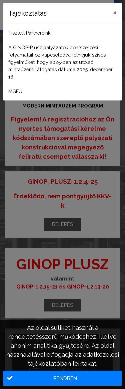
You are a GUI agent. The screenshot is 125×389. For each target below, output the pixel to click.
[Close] (115, 12)
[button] (62, 378)
